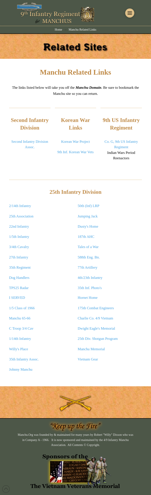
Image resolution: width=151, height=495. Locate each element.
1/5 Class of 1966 (22, 308)
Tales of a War (88, 247)
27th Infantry (18, 257)
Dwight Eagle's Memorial (96, 328)
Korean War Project (75, 142)
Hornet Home (88, 298)
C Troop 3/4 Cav (21, 328)
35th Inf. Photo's (90, 288)
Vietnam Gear (88, 359)
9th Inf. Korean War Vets (75, 152)
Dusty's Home (88, 226)
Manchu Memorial (91, 349)
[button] (129, 13)
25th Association (21, 216)
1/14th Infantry (20, 339)
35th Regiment (20, 267)
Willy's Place (18, 349)
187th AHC (86, 237)
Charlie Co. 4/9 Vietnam (95, 318)
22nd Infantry (19, 226)
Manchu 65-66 (19, 318)
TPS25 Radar (19, 288)
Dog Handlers (19, 278)
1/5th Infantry (19, 237)
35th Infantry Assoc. (24, 359)
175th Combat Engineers (96, 308)
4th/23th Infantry (90, 278)
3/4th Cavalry (19, 247)
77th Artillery (87, 267)
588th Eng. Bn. (89, 257)
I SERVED (17, 298)
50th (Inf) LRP (88, 206)
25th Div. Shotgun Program (98, 339)
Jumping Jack (88, 216)
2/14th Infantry (20, 206)
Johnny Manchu (21, 369)
